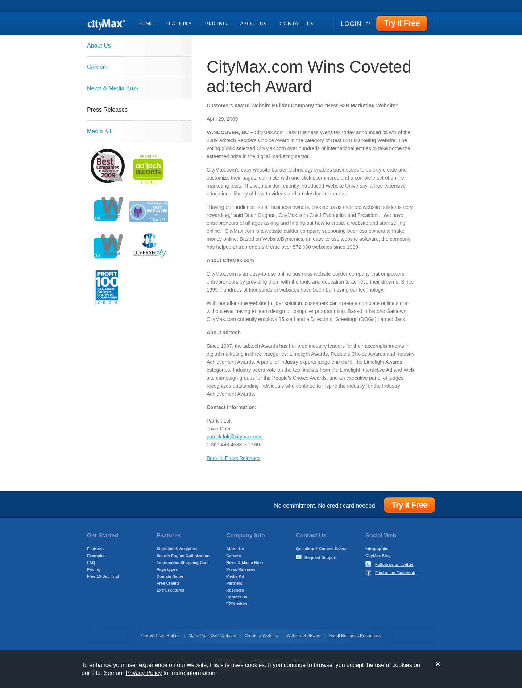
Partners (234, 583)
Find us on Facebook (395, 572)
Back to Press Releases (234, 458)
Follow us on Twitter (394, 564)
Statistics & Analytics (177, 549)
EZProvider (237, 604)
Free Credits (168, 583)
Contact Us (296, 23)
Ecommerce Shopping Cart (182, 562)
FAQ (91, 562)
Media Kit (99, 131)
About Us (253, 23)
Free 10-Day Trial (103, 576)
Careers (97, 67)
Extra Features (170, 590)
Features (179, 23)
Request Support (320, 557)
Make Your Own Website (212, 635)
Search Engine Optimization (183, 555)
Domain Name (170, 576)
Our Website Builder (160, 635)
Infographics (377, 549)
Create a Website (261, 635)
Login (351, 24)
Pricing (216, 23)
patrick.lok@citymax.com (235, 437)
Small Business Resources (355, 635)
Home (145, 23)
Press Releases (107, 110)
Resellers (235, 590)
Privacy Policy (144, 673)
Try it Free (402, 23)
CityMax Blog (378, 555)
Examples (96, 555)
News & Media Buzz (113, 88)
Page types (167, 569)
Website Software (303, 635)
